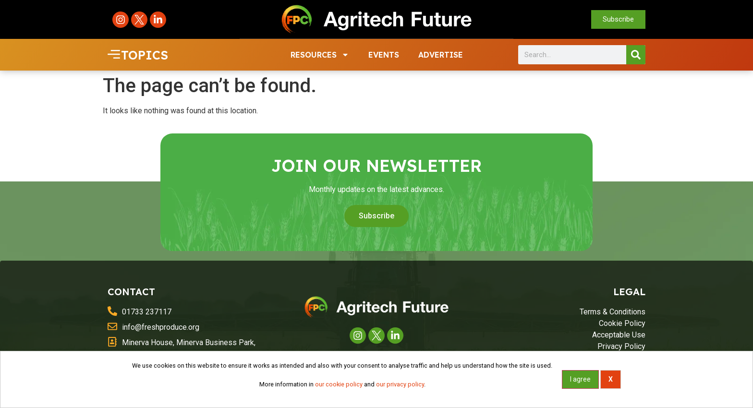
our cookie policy (339, 384)
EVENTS (383, 54)
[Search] (635, 54)
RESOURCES (320, 54)
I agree (580, 379)
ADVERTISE (440, 54)
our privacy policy (400, 384)
